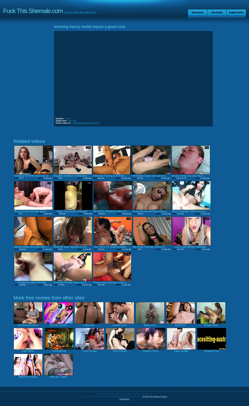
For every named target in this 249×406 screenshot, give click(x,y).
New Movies (216, 12)
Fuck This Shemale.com (33, 10)
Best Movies (197, 12)
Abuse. (164, 396)
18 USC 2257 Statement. (152, 396)
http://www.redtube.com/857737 (85, 123)
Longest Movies (236, 12)
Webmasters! (124, 399)
